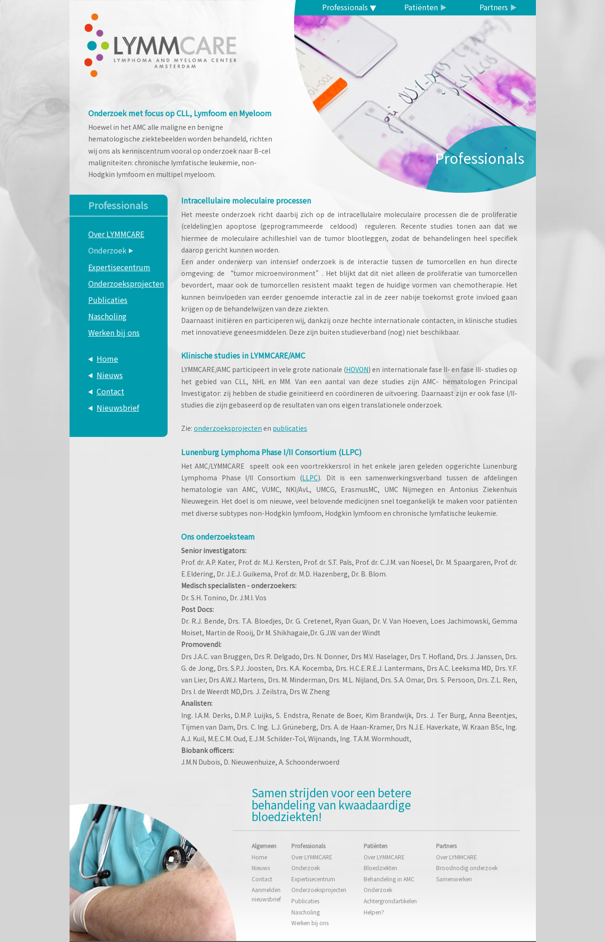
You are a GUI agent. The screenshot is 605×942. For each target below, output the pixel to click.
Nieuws (110, 374)
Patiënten (421, 7)
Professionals (345, 7)
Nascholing (107, 316)
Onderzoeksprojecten (126, 283)
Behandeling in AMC (389, 879)
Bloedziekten (380, 868)
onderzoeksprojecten (228, 428)
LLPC (310, 477)
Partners (493, 7)
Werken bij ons (114, 332)
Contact (110, 391)
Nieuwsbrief (118, 407)
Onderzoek (107, 250)
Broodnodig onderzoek (467, 868)
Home (107, 358)
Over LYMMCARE (116, 233)
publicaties (290, 428)
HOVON (357, 369)
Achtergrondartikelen (390, 901)
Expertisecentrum (119, 267)
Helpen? (374, 912)
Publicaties (107, 299)
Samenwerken (454, 879)
